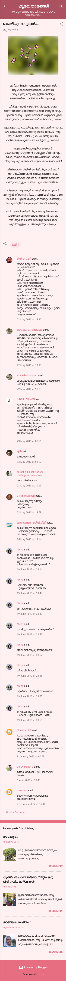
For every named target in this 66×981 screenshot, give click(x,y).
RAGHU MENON (26, 399)
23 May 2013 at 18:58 (29, 512)
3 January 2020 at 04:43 (30, 756)
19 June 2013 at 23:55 (29, 675)
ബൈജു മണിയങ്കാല (30, 329)
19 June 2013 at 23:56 (29, 720)
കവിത (15, 244)
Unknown (22, 790)
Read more (56, 866)
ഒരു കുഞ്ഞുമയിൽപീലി (31, 522)
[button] (61, 24)
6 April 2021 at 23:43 (28, 780)
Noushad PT (24, 730)
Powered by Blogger (33, 967)
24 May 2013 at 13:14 (29, 539)
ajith (19, 451)
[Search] (61, 7)
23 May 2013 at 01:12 (29, 461)
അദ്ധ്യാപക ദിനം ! (17, 922)
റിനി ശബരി (24, 258)
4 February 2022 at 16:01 (31, 804)
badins (41, 974)
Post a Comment (16, 812)
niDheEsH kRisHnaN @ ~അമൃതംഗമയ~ (30, 473)
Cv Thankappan (26, 495)
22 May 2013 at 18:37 (29, 365)
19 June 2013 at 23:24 (29, 569)
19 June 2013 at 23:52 (29, 655)
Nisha (20, 549)
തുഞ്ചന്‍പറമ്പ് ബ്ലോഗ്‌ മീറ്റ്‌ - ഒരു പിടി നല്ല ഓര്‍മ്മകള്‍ (28, 879)
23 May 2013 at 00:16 (29, 441)
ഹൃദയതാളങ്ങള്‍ (33, 6)
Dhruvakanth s (25, 766)
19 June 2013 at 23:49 (29, 613)
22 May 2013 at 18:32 (29, 319)
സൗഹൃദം (10, 836)
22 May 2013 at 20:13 (29, 389)
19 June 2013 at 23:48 (29, 593)
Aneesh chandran (27, 375)
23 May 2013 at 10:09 (29, 485)
